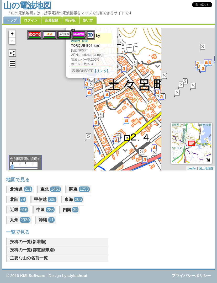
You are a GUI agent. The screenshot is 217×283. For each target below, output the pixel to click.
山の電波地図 (27, 5)
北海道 (21, 189)
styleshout (77, 275)
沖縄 (46, 220)
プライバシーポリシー (191, 275)
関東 (79, 189)
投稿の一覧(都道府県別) (32, 250)
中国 (45, 209)
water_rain (79, 41)
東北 (50, 189)
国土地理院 (206, 168)
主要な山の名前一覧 (29, 258)
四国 (70, 209)
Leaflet (192, 168)
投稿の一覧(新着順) (28, 241)
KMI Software (32, 275)
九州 (20, 220)
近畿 (19, 209)
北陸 (18, 199)
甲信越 (45, 199)
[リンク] (101, 71)
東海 (74, 199)
